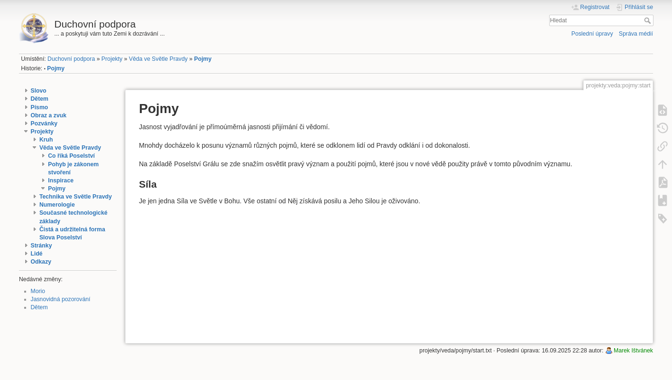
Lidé (37, 253)
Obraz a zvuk (49, 115)
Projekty (111, 59)
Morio (38, 291)
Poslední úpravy (592, 33)
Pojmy (203, 59)
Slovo (38, 90)
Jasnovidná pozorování (61, 299)
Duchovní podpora (71, 59)
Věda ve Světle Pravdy (158, 59)
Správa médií (636, 33)
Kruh (46, 139)
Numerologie (57, 204)
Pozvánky (44, 123)
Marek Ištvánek (633, 350)
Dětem (39, 98)
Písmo (39, 107)
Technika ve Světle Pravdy (75, 196)
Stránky (41, 245)
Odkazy (41, 261)
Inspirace (61, 180)
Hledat (648, 20)
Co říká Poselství (71, 155)
